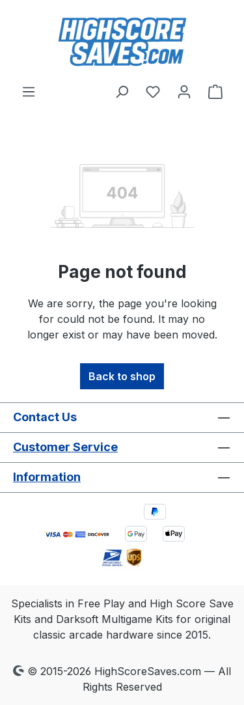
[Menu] (28, 91)
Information (47, 477)
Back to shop (122, 376)
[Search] (121, 91)
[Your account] (184, 91)
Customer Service (65, 447)
